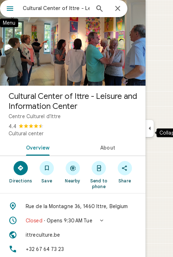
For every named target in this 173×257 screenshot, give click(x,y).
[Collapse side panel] (150, 128)
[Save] (47, 172)
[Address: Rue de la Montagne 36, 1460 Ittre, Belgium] (73, 206)
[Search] (99, 9)
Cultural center (26, 133)
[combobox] (56, 8)
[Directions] (21, 172)
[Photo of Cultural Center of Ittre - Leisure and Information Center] (73, 43)
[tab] (36, 147)
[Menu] (10, 9)
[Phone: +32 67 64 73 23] (73, 249)
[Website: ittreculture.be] (73, 235)
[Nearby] (73, 172)
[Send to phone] (99, 175)
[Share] (125, 172)
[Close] (117, 9)
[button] (73, 220)
